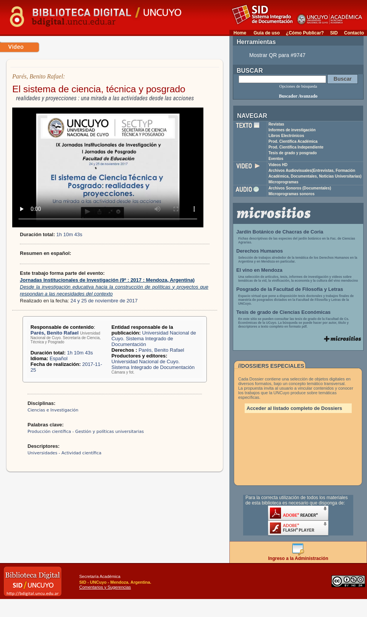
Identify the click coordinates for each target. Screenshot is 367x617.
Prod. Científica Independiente (295, 147)
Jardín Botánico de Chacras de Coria (279, 232)
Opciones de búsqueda (298, 86)
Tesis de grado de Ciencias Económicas (283, 312)
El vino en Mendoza (259, 270)
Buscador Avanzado (298, 96)
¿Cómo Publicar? (305, 33)
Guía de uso (266, 33)
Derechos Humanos (259, 251)
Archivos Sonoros (299, 188)
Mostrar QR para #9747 (277, 55)
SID (334, 33)
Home (240, 33)
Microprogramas (283, 182)
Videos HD (277, 165)
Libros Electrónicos (286, 136)
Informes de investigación (291, 130)
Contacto (354, 33)
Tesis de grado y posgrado (292, 153)
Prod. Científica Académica (293, 141)
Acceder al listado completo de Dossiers (294, 408)
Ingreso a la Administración (298, 556)
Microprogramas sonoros (291, 194)
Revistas (276, 124)
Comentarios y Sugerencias (105, 587)
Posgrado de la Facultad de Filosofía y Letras (289, 289)
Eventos (275, 159)
